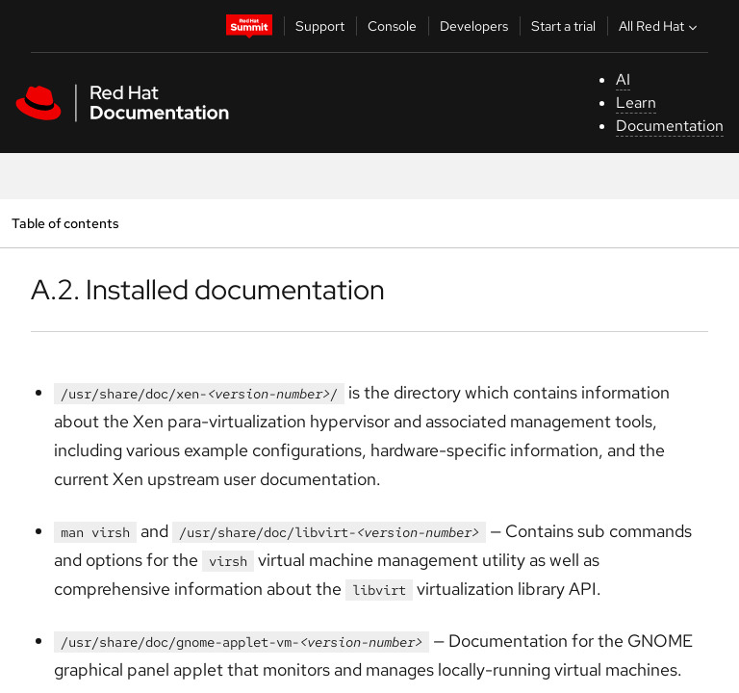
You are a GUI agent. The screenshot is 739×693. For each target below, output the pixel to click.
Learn (636, 102)
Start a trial (563, 26)
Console (392, 26)
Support (319, 26)
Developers (474, 26)
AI (623, 79)
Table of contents (65, 223)
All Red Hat (660, 26)
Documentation (670, 126)
